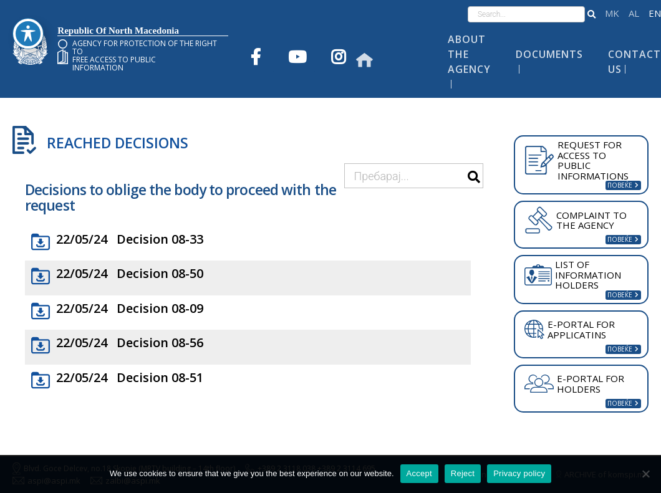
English (655, 13)
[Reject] (645, 473)
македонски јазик (612, 13)
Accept (419, 473)
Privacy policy (519, 473)
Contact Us (634, 61)
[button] (591, 14)
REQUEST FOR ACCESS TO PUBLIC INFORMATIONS (576, 160)
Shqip (634, 13)
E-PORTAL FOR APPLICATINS (569, 329)
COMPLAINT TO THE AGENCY (575, 220)
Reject (463, 473)
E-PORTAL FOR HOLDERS (574, 383)
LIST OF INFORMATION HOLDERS (572, 274)
